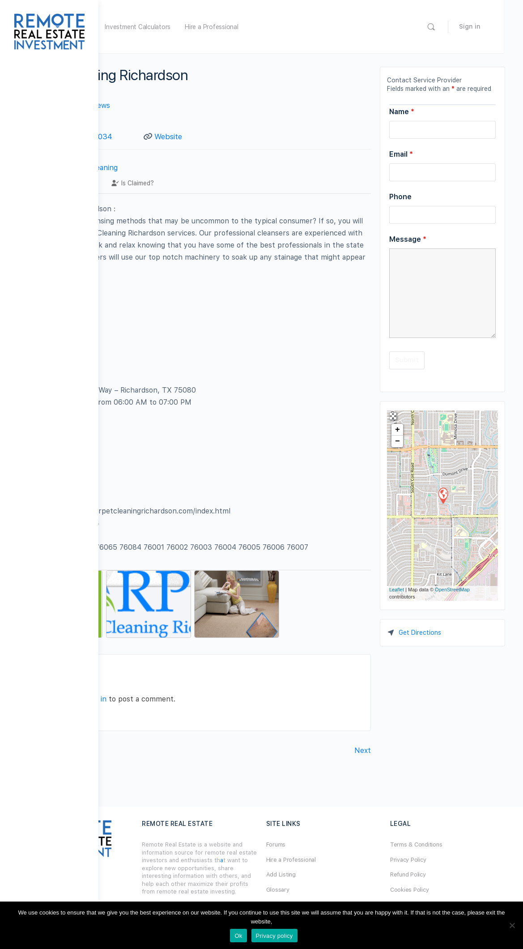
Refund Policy (433, 874)
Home (148, 26)
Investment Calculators (236, 26)
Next (362, 769)
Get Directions (420, 632)
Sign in (489, 26)
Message (407, 239)
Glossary (327, 889)
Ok (238, 935)
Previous (130, 769)
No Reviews (189, 105)
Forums (325, 844)
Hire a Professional (309, 26)
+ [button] (397, 429)
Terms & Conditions (441, 844)
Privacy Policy (433, 859)
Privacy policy (274, 935)
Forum (180, 26)
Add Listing (330, 874)
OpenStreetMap (452, 589)
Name (401, 111)
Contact (180, 193)
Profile (136, 193)
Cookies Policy (434, 889)
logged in (190, 717)
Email (401, 154)
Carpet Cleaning (189, 178)
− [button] (397, 441)
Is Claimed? (230, 193)
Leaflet (396, 589)
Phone (400, 196)
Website (233, 136)
